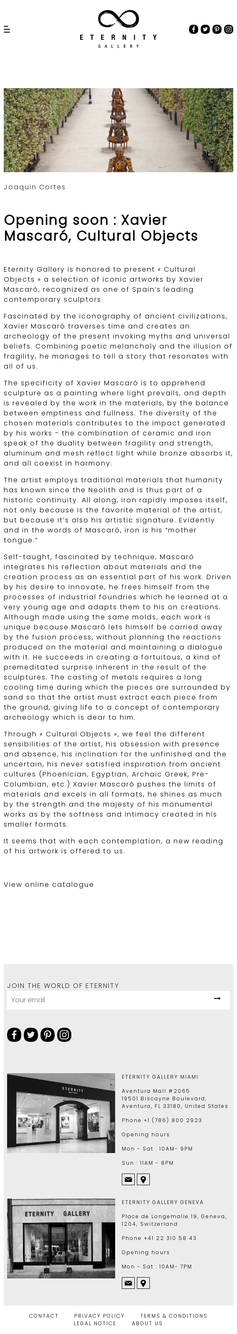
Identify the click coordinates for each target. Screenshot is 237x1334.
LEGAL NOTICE (95, 1323)
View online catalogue (49, 884)
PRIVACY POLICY (99, 1315)
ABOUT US (147, 1323)
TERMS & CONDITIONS (174, 1315)
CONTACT (44, 1315)
